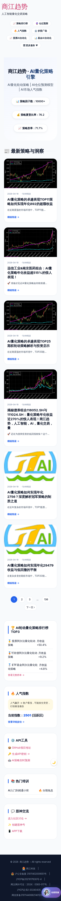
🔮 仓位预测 (42, 23)
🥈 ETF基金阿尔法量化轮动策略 (23, 666)
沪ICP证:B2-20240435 (29, 890)
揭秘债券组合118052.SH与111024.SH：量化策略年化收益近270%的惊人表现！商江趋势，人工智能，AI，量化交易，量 (30, 419)
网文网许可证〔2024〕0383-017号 (29, 884)
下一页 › (30, 607)
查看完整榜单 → (16, 675)
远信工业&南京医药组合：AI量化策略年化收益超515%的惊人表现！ (29, 272)
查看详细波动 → (16, 721)
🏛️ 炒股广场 (40, 30)
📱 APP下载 (15, 831)
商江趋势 (24, 862)
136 (46, 599)
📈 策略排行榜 (20, 23)
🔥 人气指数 (20, 30)
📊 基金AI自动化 (42, 38)
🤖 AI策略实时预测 (19, 760)
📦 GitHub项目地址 (19, 747)
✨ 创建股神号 (16, 824)
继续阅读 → (13, 217)
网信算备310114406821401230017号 (30, 895)
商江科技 (28, 868)
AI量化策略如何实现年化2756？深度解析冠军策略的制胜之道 (29, 496)
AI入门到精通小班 (18, 790)
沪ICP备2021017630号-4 (29, 879)
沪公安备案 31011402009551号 (29, 873)
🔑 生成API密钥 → (19, 753)
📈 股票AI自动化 (18, 38)
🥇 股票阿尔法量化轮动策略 (21, 642)
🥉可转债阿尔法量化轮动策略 (22, 654)
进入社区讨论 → (17, 818)
